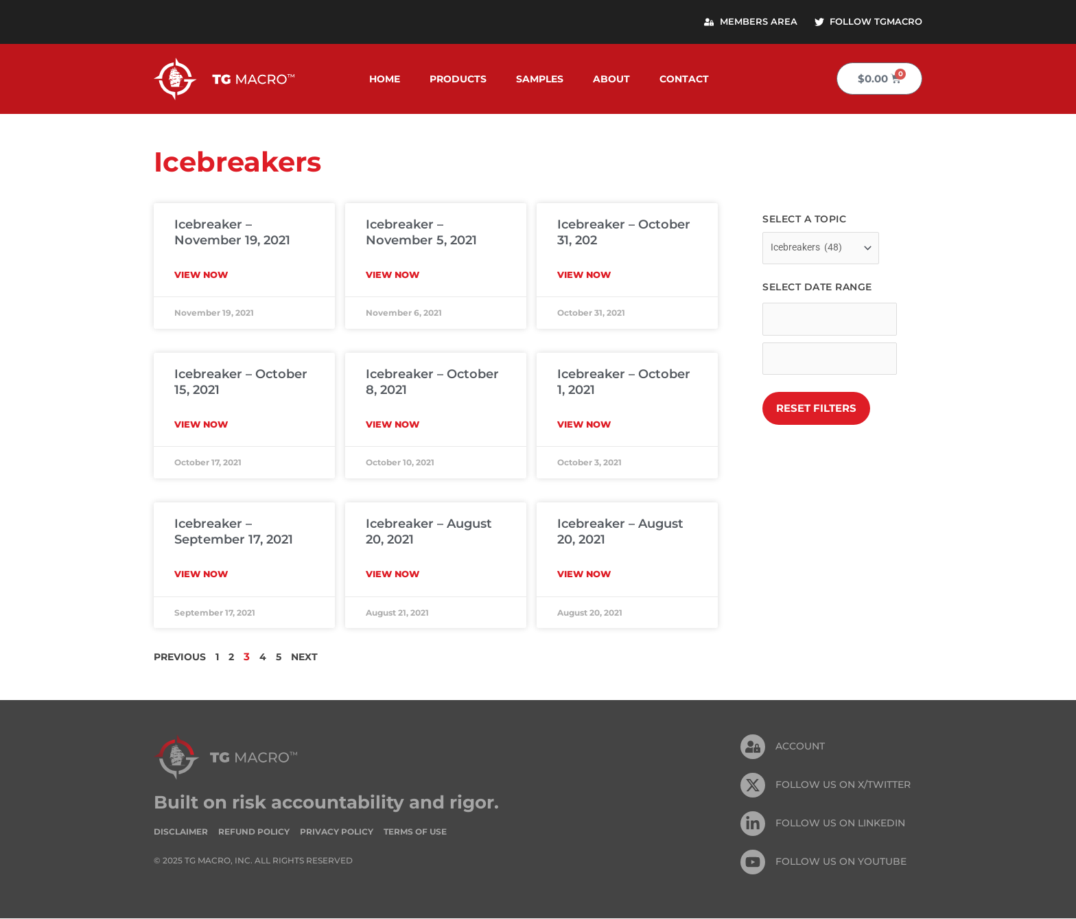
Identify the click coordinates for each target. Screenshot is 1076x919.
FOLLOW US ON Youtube (841, 863)
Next (312, 657)
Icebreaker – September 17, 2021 (233, 532)
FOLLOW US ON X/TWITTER (843, 786)
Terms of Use (415, 832)
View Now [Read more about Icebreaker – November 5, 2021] (392, 275)
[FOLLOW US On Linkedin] (752, 824)
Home (384, 79)
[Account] (752, 747)
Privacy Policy (336, 832)
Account (800, 747)
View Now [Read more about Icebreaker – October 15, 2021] (201, 424)
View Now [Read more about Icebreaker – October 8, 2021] (392, 424)
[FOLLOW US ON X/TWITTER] (752, 785)
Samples (539, 79)
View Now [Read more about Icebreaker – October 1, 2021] (584, 424)
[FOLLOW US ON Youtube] (752, 862)
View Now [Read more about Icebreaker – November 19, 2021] (201, 275)
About (611, 79)
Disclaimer (181, 832)
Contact (684, 79)
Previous (182, 657)
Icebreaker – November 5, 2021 (421, 233)
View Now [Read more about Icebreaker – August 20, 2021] (392, 574)
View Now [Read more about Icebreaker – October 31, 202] (584, 275)
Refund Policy (254, 832)
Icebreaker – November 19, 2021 (232, 233)
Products (458, 79)
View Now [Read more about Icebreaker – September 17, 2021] (201, 574)
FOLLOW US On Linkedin (840, 824)
